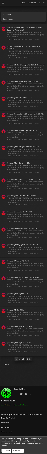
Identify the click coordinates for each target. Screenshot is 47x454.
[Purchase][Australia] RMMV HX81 (19, 212)
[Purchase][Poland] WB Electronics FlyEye (22, 81)
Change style (5, 427)
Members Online (8, 401)
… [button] (19, 359)
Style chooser (5, 423)
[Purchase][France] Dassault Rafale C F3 (22, 228)
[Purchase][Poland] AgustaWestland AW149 (23, 277)
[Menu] (3, 3)
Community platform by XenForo (21, 414)
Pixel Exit (12, 418)
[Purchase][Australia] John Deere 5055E (21, 196)
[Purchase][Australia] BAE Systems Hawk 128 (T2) (25, 114)
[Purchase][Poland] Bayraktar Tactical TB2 (22, 130)
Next (28, 359)
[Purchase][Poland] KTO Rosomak (19, 326)
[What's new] (40, 3)
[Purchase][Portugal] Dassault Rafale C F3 (22, 245)
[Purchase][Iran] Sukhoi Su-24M (18, 163)
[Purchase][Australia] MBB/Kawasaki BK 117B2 (24, 179)
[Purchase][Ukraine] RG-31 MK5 (18, 261)
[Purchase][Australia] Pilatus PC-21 (19, 98)
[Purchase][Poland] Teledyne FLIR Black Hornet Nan (26, 65)
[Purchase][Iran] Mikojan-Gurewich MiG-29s (23, 147)
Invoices (36, 39)
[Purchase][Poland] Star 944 (17, 310)
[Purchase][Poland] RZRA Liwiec (19, 343)
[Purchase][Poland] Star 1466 (17, 294)
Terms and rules (6, 432)
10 (23, 359)
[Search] (44, 3)
